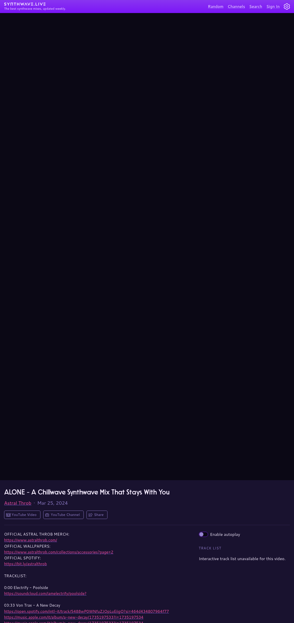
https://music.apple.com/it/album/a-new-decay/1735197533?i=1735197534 (74, 617)
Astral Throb (17, 503)
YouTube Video (24, 514)
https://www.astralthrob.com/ (30, 540)
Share (99, 514)
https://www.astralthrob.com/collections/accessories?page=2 (58, 552)
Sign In (273, 6)
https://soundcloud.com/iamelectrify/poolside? (45, 593)
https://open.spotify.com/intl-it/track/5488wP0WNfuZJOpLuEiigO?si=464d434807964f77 (86, 611)
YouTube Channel (65, 514)
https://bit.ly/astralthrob (25, 564)
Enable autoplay (219, 534)
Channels (236, 6)
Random (215, 6)
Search (255, 6)
